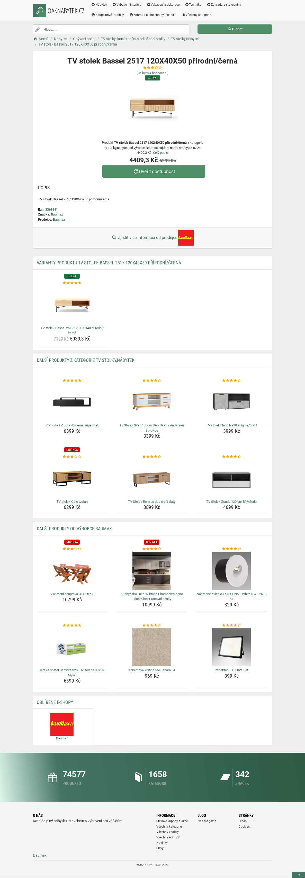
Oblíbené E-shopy (55, 702)
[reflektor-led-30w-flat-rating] (231, 625)
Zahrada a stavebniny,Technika (152, 15)
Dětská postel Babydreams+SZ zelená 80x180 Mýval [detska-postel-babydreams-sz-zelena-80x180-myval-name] (72, 672)
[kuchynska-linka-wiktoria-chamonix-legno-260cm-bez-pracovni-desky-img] (152, 571)
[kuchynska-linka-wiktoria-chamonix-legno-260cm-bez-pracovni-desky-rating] (152, 549)
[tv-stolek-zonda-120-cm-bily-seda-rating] (231, 456)
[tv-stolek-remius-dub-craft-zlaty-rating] (152, 456)
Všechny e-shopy (168, 837)
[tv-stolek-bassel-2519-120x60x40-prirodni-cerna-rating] (72, 283)
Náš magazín (207, 821)
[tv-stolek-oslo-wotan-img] (72, 478)
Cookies (244, 826)
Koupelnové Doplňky (107, 15)
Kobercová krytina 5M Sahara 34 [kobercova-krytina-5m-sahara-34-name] (151, 670)
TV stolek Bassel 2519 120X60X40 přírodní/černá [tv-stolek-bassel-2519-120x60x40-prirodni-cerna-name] (72, 330)
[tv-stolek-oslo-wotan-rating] (72, 456)
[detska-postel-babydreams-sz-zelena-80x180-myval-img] (72, 647)
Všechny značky (167, 832)
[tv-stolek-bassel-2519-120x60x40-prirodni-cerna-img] (72, 305)
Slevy (160, 848)
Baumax (57, 214)
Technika (193, 4)
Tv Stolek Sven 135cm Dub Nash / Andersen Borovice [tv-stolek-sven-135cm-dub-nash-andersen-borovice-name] (152, 427)
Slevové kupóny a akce (172, 821)
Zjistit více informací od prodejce (152, 238)
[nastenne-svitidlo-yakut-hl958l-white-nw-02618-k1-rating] (231, 549)
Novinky (162, 843)
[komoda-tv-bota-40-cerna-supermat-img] (72, 402)
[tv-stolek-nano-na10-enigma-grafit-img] (231, 402)
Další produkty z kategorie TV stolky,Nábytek (85, 360)
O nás (243, 821)
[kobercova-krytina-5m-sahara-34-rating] (152, 625)
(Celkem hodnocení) (152, 73)
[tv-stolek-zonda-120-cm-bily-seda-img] (231, 478)
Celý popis (160, 153)
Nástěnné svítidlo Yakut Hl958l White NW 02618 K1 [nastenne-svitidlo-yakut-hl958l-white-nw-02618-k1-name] (231, 596)
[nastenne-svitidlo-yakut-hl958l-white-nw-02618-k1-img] (231, 571)
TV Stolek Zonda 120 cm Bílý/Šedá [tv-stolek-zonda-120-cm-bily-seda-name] (231, 502)
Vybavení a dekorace (163, 4)
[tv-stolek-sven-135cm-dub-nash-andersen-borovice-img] (152, 402)
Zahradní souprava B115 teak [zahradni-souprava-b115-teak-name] (72, 594)
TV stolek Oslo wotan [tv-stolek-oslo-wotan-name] (72, 502)
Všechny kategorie (196, 15)
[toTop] (298, 875)
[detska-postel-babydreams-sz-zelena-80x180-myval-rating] (72, 625)
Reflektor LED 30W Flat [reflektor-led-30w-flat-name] (231, 670)
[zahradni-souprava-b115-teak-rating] (72, 549)
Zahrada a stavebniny (224, 4)
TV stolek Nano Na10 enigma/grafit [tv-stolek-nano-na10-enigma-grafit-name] (231, 425)
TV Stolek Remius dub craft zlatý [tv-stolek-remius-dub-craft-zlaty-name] (151, 502)
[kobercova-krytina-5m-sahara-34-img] (152, 647)
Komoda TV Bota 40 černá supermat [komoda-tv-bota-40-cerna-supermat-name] (72, 425)
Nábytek (99, 4)
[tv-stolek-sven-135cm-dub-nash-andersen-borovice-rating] (152, 380)
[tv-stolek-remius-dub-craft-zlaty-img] (152, 478)
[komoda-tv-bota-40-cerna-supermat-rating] (72, 380)
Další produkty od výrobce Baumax (74, 528)
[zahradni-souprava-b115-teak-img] (72, 571)
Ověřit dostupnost (153, 171)
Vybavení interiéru (126, 4)
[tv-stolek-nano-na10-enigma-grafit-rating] (231, 380)
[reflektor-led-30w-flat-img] (231, 647)
